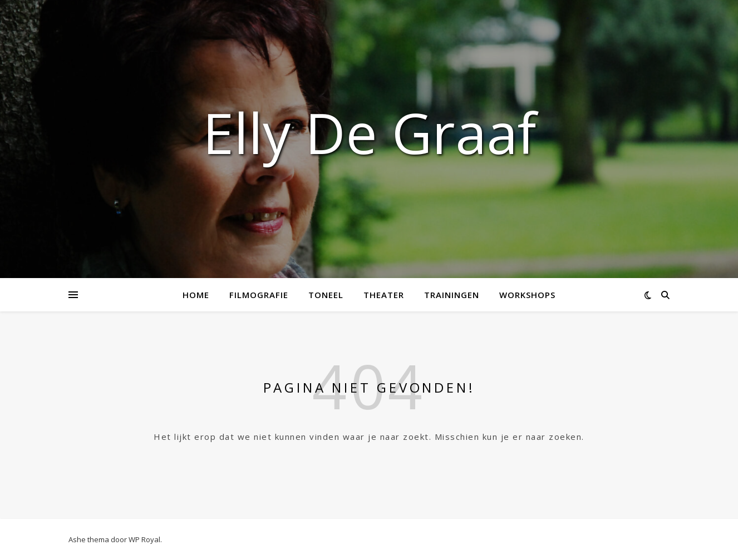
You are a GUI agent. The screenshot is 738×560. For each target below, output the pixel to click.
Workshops (527, 294)
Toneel (325, 294)
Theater (383, 294)
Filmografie (258, 294)
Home (196, 294)
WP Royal (144, 539)
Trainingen (451, 294)
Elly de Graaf (369, 132)
